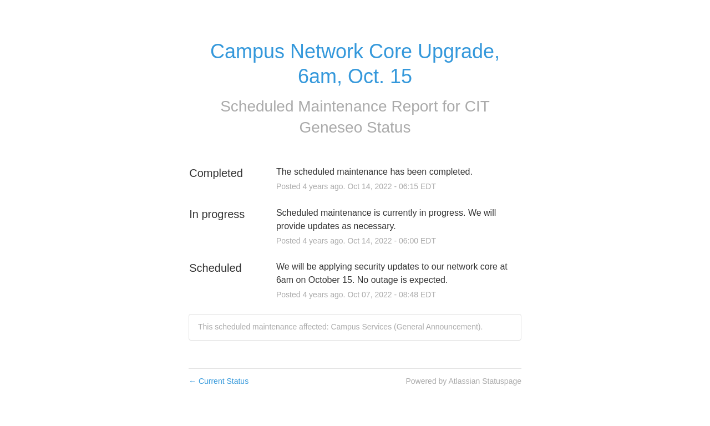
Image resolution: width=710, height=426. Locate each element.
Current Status (218, 381)
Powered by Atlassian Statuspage (463, 381)
